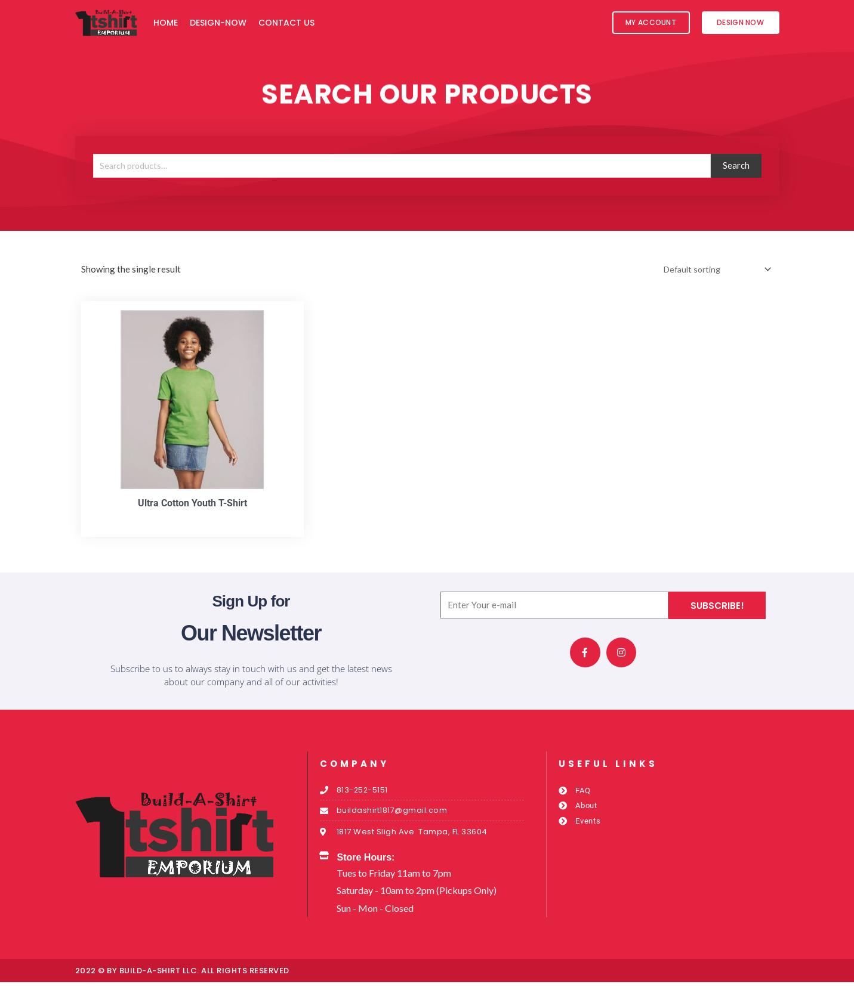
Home (165, 23)
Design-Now (218, 23)
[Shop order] (711, 270)
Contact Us (286, 23)
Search (736, 165)
